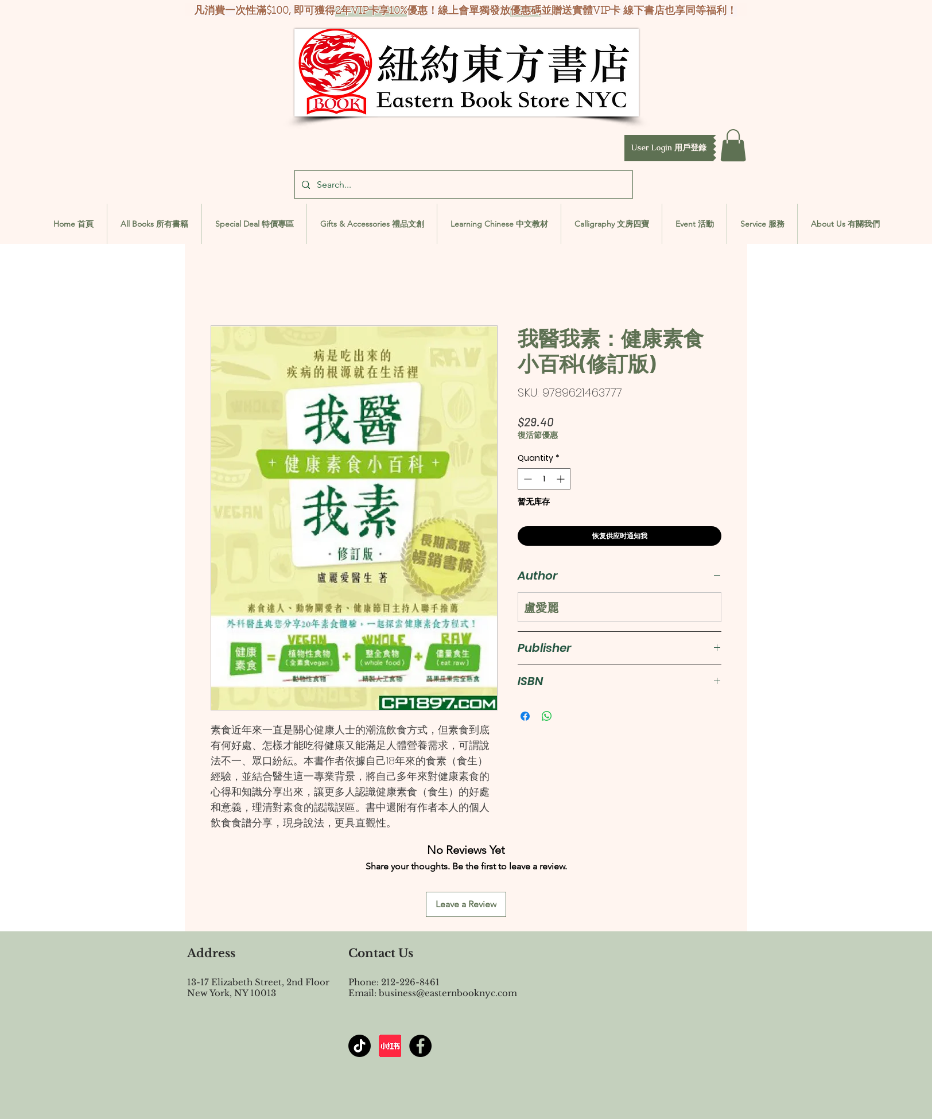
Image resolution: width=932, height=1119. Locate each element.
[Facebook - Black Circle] (420, 1046)
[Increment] (561, 479)
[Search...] (462, 184)
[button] (668, 148)
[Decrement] (526, 479)
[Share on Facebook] (525, 716)
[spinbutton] (544, 479)
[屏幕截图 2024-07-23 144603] (390, 1046)
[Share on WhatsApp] (547, 716)
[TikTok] (359, 1046)
